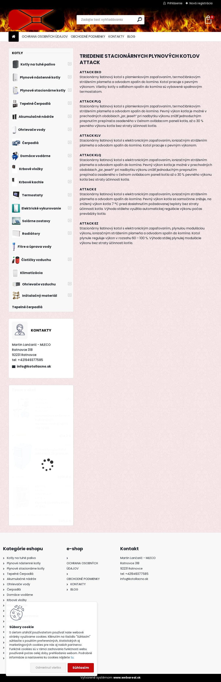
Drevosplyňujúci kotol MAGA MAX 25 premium (51, 452)
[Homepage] (14, 36)
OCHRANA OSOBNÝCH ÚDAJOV (45, 36)
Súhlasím (81, 667)
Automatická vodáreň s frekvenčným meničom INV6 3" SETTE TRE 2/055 (52, 422)
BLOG (131, 36)
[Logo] (36, 20)
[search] (139, 19)
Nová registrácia (201, 3)
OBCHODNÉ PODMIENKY (88, 36)
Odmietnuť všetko (48, 668)
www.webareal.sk (127, 677)
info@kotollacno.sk (34, 366)
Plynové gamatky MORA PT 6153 (52, 505)
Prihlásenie (174, 3)
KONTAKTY (116, 36)
